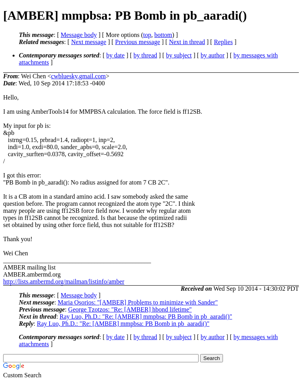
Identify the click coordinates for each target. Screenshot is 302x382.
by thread (145, 55)
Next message (88, 42)
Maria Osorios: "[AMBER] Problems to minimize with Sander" (138, 302)
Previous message (137, 42)
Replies (223, 42)
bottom (163, 34)
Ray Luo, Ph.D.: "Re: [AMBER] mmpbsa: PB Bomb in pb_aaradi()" (146, 316)
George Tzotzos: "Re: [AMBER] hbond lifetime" (130, 309)
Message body (79, 34)
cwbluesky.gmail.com (78, 76)
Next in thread (187, 42)
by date (115, 55)
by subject (179, 55)
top (147, 34)
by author (213, 55)
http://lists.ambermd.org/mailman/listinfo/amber (63, 281)
